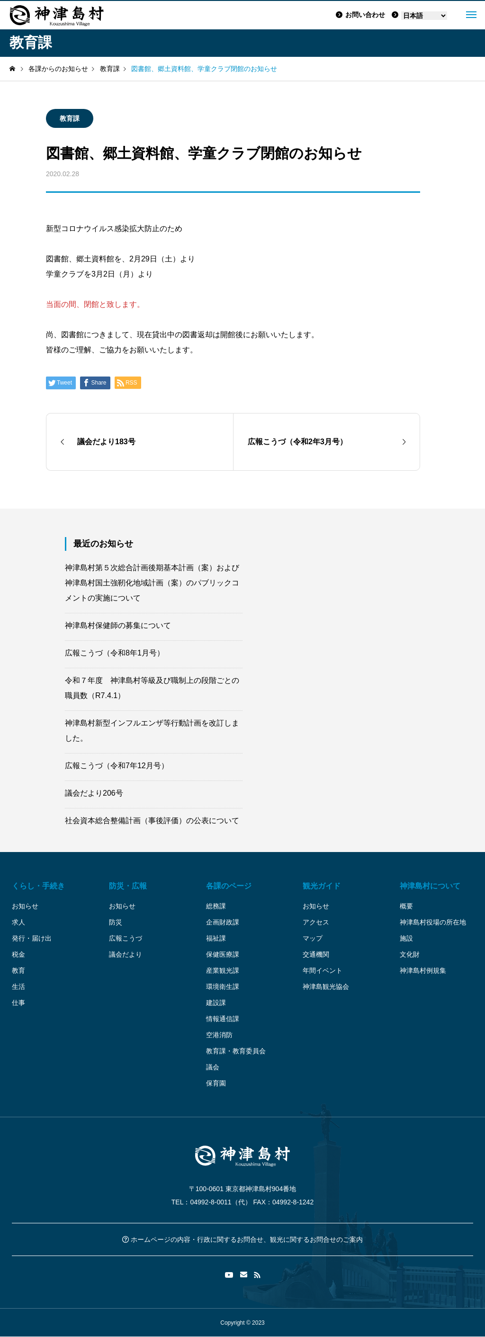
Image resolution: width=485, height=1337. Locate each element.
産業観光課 (222, 970)
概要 (406, 906)
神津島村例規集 (423, 970)
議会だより (125, 954)
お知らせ (25, 906)
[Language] (424, 15)
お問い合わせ (360, 14)
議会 (212, 1067)
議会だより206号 (94, 793)
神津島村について (430, 886)
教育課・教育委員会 (236, 1051)
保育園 (216, 1083)
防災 (115, 922)
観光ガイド (322, 886)
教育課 (70, 118)
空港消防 (219, 1035)
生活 (18, 986)
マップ (313, 938)
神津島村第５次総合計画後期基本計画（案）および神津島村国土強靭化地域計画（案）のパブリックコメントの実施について (152, 583)
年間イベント (322, 970)
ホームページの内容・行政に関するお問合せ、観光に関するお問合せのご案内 (242, 1239)
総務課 (216, 906)
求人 (18, 922)
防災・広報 (128, 886)
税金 (18, 954)
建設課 (216, 1002)
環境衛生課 (222, 986)
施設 (406, 938)
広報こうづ (125, 938)
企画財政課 (222, 922)
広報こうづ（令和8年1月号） (114, 653)
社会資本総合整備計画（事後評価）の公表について (152, 821)
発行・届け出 (32, 938)
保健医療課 (222, 954)
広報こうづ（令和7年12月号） (117, 766)
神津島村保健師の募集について (118, 625)
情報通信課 (222, 1019)
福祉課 (216, 938)
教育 (18, 970)
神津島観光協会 (326, 986)
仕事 (18, 1002)
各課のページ (228, 886)
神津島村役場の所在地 (433, 922)
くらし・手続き (38, 886)
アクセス (316, 922)
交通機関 (316, 954)
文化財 (410, 954)
